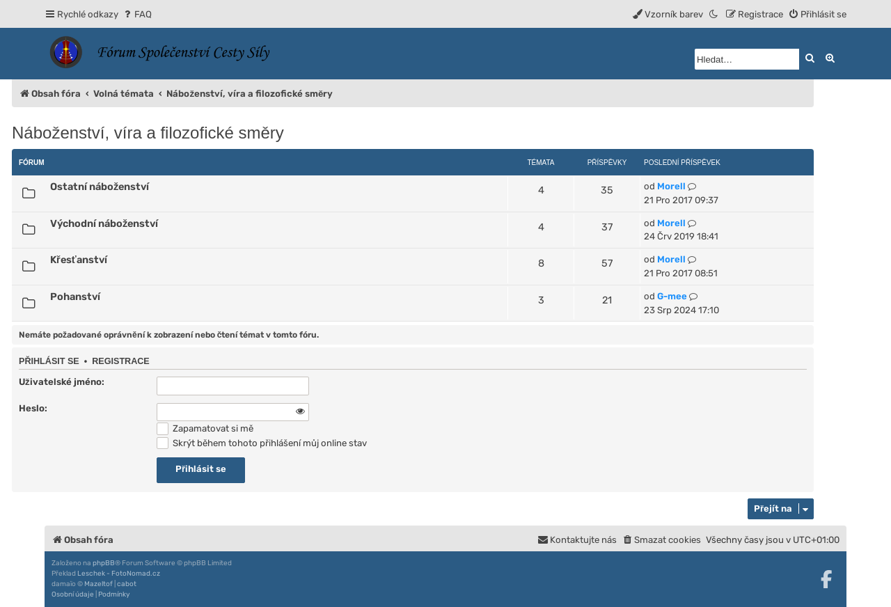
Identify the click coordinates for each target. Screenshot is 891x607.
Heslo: (33, 408)
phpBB (104, 563)
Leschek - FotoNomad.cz (118, 573)
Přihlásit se (49, 361)
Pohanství (75, 296)
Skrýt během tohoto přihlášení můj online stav (262, 443)
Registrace (121, 361)
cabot (126, 584)
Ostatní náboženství (99, 186)
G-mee (672, 296)
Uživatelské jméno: (61, 382)
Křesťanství (78, 259)
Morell (671, 186)
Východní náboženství (104, 223)
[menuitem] (137, 14)
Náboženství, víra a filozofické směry (148, 132)
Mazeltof (98, 584)
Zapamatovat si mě (205, 428)
